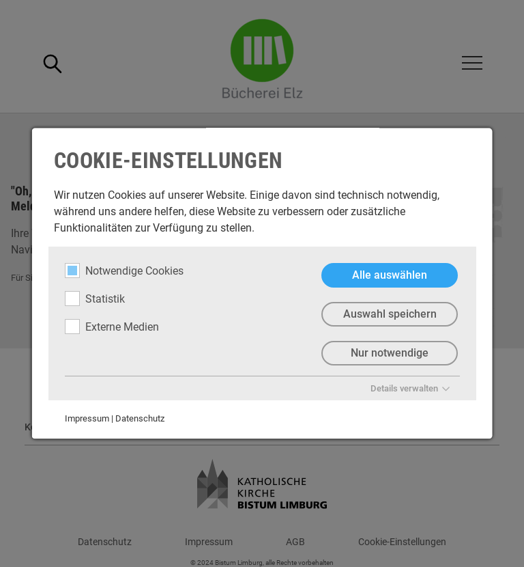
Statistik (95, 298)
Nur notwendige (389, 352)
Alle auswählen (389, 274)
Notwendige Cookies (124, 270)
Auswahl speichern (389, 313)
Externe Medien (112, 326)
